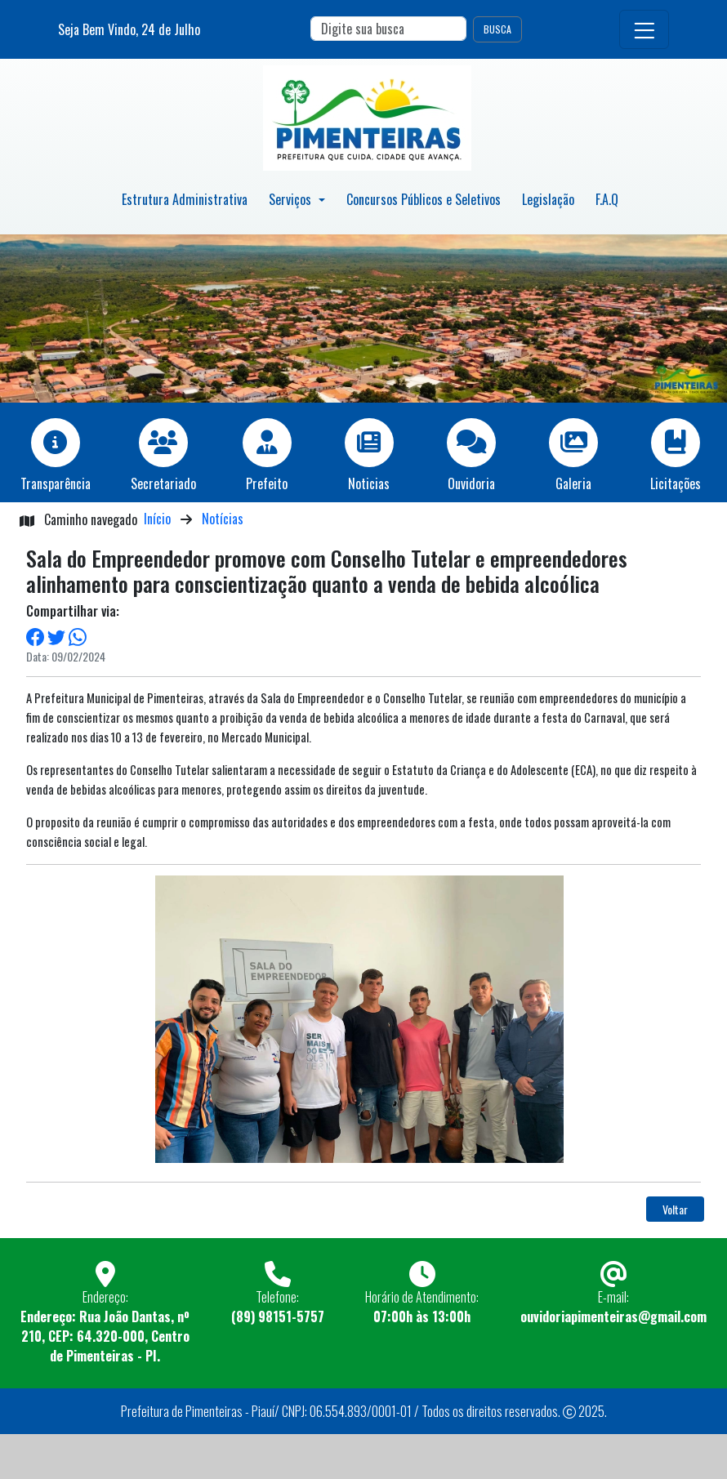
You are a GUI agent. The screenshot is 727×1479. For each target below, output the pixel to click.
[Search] (388, 28)
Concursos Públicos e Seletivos (423, 199)
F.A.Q (606, 199)
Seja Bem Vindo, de (129, 29)
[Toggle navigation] (644, 29)
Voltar (675, 1209)
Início (157, 518)
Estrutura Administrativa (185, 199)
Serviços (291, 199)
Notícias (222, 518)
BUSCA (497, 29)
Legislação (548, 199)
